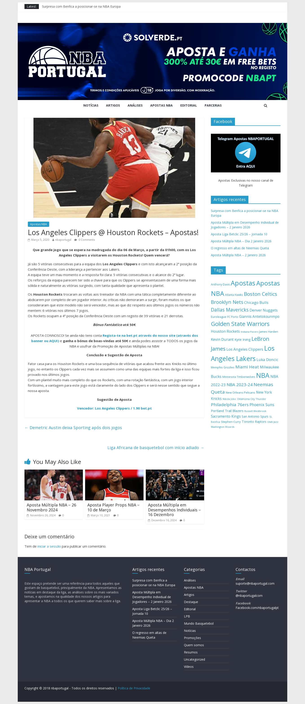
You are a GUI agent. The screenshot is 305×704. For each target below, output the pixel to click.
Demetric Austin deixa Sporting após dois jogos (73, 427)
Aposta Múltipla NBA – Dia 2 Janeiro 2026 (241, 241)
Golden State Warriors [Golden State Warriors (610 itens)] (240, 324)
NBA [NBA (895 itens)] (263, 375)
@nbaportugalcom (249, 595)
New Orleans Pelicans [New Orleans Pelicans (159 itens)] (240, 392)
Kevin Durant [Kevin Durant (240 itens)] (222, 339)
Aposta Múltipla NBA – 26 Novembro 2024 (51, 507)
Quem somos (194, 645)
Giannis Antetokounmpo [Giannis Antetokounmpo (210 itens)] (259, 316)
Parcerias (213, 105)
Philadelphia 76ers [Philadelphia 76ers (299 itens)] (230, 405)
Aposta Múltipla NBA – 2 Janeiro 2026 (238, 255)
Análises (135, 105)
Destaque (191, 602)
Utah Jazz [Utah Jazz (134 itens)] (272, 421)
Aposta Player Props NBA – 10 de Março (113, 507)
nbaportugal (63, 240)
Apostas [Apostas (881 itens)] (243, 282)
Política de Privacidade (134, 688)
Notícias (90, 105)
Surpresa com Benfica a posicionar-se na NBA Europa (81, 6)
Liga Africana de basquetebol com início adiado (155, 447)
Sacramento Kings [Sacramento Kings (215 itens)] (226, 416)
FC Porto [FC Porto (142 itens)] (232, 317)
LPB (187, 616)
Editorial (188, 105)
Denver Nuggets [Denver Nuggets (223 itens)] (264, 310)
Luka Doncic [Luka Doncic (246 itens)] (267, 359)
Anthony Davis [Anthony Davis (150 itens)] (220, 284)
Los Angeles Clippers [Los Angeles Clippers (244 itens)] (244, 349)
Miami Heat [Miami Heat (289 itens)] (247, 367)
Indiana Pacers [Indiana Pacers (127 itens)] (249, 331)
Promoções (192, 638)
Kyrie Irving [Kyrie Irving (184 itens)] (242, 339)
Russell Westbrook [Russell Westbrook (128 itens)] (255, 411)
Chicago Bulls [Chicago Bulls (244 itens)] (256, 302)
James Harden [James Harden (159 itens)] (268, 332)
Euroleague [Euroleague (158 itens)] (218, 317)
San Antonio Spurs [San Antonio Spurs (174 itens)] (255, 416)
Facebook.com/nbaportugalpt (257, 608)
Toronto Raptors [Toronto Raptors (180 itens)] (254, 421)
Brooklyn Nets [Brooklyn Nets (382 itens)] (227, 302)
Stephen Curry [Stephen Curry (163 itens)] (231, 422)
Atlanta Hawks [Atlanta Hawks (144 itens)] (234, 295)
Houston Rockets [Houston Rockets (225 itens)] (225, 331)
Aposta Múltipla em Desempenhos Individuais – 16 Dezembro (174, 509)
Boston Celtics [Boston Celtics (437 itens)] (260, 293)
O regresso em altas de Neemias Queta (240, 248)
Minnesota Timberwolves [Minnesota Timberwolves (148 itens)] (238, 377)
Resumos (191, 652)
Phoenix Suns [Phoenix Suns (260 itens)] (262, 404)
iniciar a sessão (49, 546)
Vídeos (189, 666)
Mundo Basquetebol (199, 623)
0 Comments (84, 240)
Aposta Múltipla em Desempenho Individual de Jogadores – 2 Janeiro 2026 (152, 597)
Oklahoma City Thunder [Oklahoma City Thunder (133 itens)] (251, 399)
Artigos (113, 105)
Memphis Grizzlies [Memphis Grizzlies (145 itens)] (222, 367)
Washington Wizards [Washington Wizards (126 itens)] (222, 426)
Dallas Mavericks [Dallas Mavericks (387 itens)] (230, 309)
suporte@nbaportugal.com (255, 583)
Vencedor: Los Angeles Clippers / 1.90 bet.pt (114, 408)
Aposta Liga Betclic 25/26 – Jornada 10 (239, 234)
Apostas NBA (161, 105)
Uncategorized (194, 659)
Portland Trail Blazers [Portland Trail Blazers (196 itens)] (227, 410)
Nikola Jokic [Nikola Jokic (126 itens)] (229, 399)
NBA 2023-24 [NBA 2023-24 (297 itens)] (240, 385)
